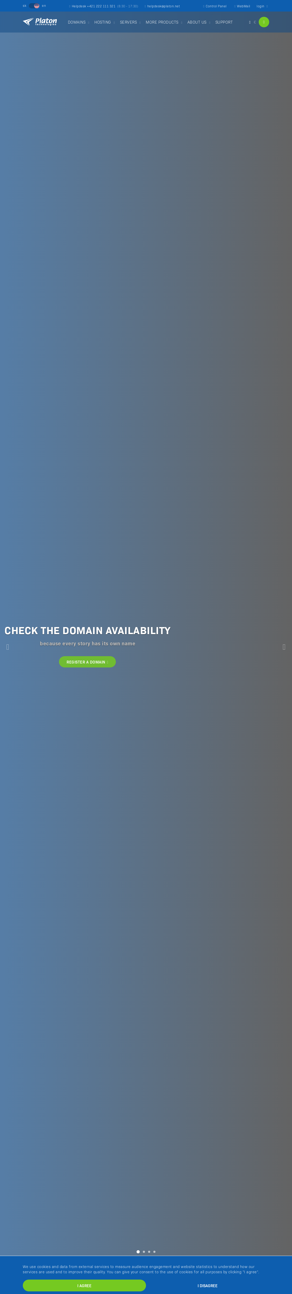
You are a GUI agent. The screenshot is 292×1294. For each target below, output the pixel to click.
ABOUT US (197, 22)
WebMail (242, 6)
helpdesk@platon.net (162, 6)
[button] (7, 647)
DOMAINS (77, 22)
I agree (84, 1285)
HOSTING (102, 22)
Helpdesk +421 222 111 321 (103, 6)
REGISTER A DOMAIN (88, 662)
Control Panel (214, 6)
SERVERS (128, 22)
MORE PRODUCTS (162, 22)
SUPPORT (224, 22)
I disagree (208, 1285)
